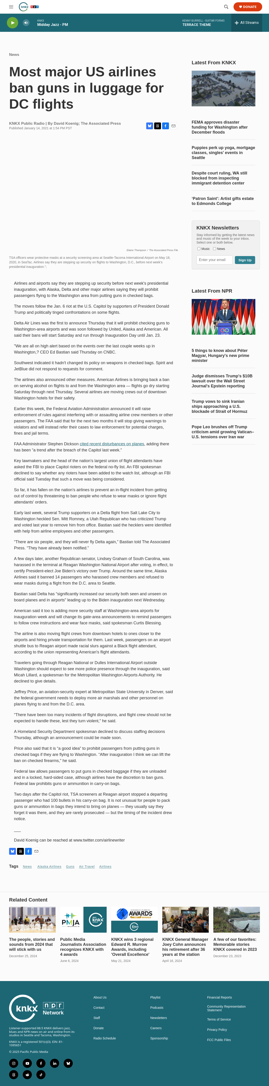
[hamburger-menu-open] (11, 6)
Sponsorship (159, 1038)
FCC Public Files (219, 1040)
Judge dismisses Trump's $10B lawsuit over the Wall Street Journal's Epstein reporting (222, 381)
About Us (100, 997)
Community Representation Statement (226, 1008)
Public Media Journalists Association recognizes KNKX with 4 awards (83, 947)
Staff (96, 1018)
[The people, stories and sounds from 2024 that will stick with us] (32, 920)
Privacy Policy (217, 1029)
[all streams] (246, 23)
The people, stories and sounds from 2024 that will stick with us (32, 944)
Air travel (87, 866)
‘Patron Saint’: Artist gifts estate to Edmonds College (223, 201)
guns (70, 866)
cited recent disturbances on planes (112, 444)
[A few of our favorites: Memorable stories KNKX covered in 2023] (236, 920)
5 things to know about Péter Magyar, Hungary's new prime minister (220, 355)
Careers (156, 1028)
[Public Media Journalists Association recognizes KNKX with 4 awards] (83, 920)
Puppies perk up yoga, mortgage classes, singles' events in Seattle (223, 152)
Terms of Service (219, 1019)
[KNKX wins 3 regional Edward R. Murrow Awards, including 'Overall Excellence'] (134, 920)
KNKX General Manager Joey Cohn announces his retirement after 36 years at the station (185, 947)
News (14, 54)
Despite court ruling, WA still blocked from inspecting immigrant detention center (219, 178)
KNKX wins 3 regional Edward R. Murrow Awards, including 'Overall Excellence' (132, 947)
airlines (105, 866)
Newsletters (158, 1018)
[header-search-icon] (226, 7)
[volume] (26, 23)
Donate (249, 7)
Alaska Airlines (50, 866)
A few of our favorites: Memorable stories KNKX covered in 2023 (235, 944)
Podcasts (156, 1007)
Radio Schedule (104, 1038)
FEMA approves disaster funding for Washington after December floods (220, 127)
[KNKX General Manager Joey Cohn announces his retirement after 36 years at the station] (185, 920)
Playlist (155, 997)
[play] (12, 22)
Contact (98, 1007)
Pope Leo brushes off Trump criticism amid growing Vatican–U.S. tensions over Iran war (223, 432)
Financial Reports (219, 997)
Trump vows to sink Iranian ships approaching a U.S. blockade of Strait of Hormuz (219, 406)
